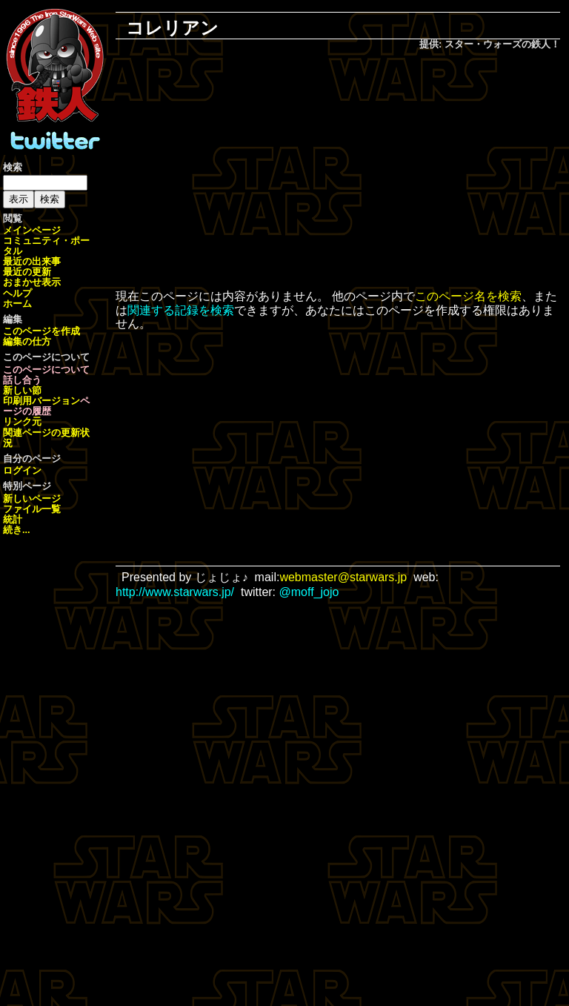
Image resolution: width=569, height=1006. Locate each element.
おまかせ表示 (32, 282)
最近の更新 (27, 271)
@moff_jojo (309, 592)
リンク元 (22, 421)
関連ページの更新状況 (46, 438)
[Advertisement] (348, 171)
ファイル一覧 (32, 508)
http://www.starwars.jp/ (175, 592)
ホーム (17, 303)
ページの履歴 (46, 406)
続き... (16, 529)
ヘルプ (17, 293)
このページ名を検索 (468, 296)
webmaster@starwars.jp (343, 577)
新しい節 (22, 390)
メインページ (32, 230)
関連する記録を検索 (180, 310)
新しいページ (32, 498)
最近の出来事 (32, 261)
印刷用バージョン (41, 400)
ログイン (22, 470)
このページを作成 (41, 331)
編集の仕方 (27, 341)
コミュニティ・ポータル (46, 246)
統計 (12, 519)
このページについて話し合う (46, 374)
